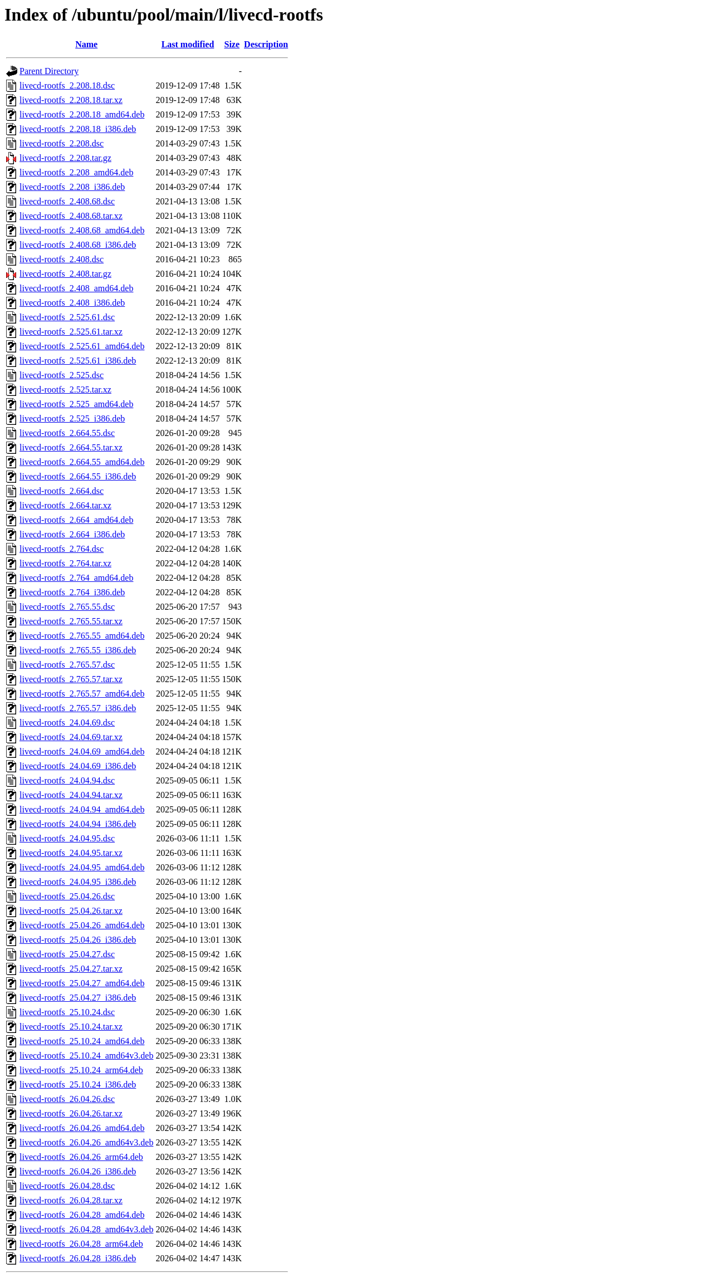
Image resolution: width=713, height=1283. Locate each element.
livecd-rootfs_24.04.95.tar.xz (71, 853)
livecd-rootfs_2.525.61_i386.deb (77, 360)
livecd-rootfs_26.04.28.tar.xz (71, 1200)
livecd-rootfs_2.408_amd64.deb (76, 288)
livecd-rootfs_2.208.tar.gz (65, 158)
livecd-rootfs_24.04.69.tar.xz (71, 737)
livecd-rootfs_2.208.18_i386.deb (77, 129)
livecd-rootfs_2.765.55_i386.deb (77, 650)
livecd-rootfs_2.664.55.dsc (67, 433)
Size (232, 44)
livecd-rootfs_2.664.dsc (61, 491)
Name (86, 44)
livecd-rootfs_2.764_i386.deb (72, 592)
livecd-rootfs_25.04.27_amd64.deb (81, 983)
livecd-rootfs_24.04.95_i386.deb (77, 882)
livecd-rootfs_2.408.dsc (61, 259)
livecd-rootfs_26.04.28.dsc (67, 1186)
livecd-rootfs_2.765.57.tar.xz (71, 679)
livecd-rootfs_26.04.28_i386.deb (77, 1258)
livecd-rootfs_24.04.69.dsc (67, 722)
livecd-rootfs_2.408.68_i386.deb (77, 244)
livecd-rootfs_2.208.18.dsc (67, 85)
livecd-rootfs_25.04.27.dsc (67, 954)
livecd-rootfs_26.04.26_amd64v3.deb (86, 1142)
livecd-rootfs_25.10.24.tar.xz (71, 1026)
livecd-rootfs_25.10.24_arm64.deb (81, 1070)
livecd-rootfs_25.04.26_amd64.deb (81, 925)
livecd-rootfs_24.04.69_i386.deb (77, 766)
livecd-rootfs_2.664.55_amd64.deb (81, 462)
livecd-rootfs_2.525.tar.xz (65, 389)
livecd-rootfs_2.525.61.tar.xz (71, 331)
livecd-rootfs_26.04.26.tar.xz (71, 1113)
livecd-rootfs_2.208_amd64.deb (76, 172)
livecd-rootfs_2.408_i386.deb (72, 302)
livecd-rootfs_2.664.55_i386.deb (77, 476)
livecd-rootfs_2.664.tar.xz (65, 505)
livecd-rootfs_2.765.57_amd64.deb (81, 693)
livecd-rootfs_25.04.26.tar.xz (71, 910)
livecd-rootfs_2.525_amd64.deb (76, 404)
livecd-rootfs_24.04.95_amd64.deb (81, 867)
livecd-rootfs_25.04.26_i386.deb (77, 939)
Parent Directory (49, 71)
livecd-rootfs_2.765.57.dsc (67, 664)
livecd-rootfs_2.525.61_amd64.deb (81, 346)
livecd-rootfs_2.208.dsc (61, 143)
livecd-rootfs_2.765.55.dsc (67, 606)
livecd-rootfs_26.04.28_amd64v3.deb (86, 1229)
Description (266, 44)
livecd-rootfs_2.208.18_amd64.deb (81, 114)
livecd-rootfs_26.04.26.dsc (67, 1099)
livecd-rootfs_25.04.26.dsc (67, 896)
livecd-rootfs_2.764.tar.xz (65, 563)
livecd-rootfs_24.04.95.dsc (67, 838)
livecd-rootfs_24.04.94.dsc (67, 780)
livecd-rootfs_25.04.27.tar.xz (71, 968)
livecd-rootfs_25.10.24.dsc (67, 1012)
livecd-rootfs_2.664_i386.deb (72, 534)
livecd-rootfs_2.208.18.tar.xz (71, 100)
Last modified (188, 44)
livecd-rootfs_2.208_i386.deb (72, 187)
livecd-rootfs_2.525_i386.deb (72, 418)
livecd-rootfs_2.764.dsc (61, 549)
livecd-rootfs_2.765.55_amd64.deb (81, 635)
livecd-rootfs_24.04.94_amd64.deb (81, 809)
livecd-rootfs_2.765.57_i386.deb (77, 708)
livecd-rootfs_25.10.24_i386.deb (77, 1084)
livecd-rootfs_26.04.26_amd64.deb (81, 1128)
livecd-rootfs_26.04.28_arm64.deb (81, 1243)
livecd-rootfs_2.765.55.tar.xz (71, 621)
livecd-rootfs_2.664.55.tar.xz (71, 447)
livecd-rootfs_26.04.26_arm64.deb (81, 1157)
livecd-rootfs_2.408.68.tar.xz (71, 216)
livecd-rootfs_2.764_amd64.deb (76, 577)
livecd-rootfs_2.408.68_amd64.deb (81, 230)
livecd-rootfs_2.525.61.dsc (67, 317)
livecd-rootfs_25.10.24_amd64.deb (81, 1041)
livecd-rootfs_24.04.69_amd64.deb (81, 751)
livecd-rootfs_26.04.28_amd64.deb (81, 1215)
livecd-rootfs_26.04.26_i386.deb (77, 1171)
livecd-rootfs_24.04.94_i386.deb (77, 824)
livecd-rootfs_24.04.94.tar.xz (71, 795)
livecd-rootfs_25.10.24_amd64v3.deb (86, 1055)
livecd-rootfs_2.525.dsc (61, 375)
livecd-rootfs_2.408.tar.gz (65, 273)
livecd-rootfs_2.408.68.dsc (67, 201)
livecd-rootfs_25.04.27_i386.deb (77, 997)
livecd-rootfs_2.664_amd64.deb (76, 520)
